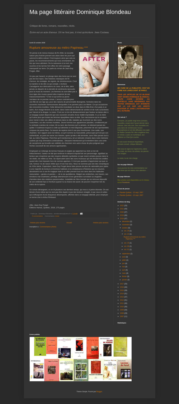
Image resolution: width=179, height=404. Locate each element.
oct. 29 (127, 231)
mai (123, 267)
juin (123, 263)
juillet (124, 260)
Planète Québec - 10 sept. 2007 (131, 192)
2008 (122, 313)
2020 (122, 212)
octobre (125, 228)
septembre (126, 254)
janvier (124, 280)
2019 (122, 215)
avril (123, 270)
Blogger (99, 392)
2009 (122, 310)
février (124, 276)
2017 (122, 284)
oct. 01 (127, 249)
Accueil (69, 223)
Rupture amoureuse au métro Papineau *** (58, 47)
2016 (122, 287)
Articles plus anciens (100, 223)
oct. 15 (127, 243)
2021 (122, 209)
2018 (122, 219)
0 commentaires (37, 216)
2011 (122, 303)
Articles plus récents (37, 223)
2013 (122, 297)
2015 (122, 290)
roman (57, 216)
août (124, 257)
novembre (126, 225)
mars (124, 273)
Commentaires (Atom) (48, 227)
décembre (126, 221)
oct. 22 (127, 234)
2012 (122, 300)
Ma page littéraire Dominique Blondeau (80, 12)
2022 (122, 206)
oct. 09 (127, 246)
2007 (122, 316)
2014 (122, 294)
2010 (122, 307)
